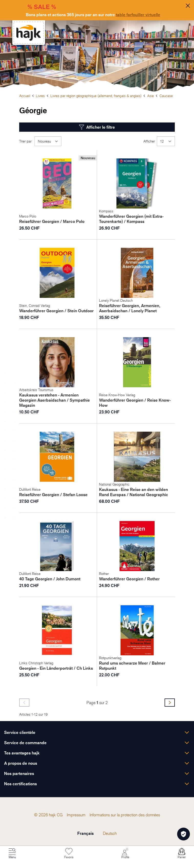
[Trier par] (48, 141)
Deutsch (110, 833)
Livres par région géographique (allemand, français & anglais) (96, 95)
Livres (40, 95)
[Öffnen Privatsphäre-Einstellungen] (183, 834)
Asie (150, 95)
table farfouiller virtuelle (138, 14)
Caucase (166, 95)
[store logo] (28, 32)
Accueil (24, 95)
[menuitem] (60, 814)
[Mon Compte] (125, 853)
